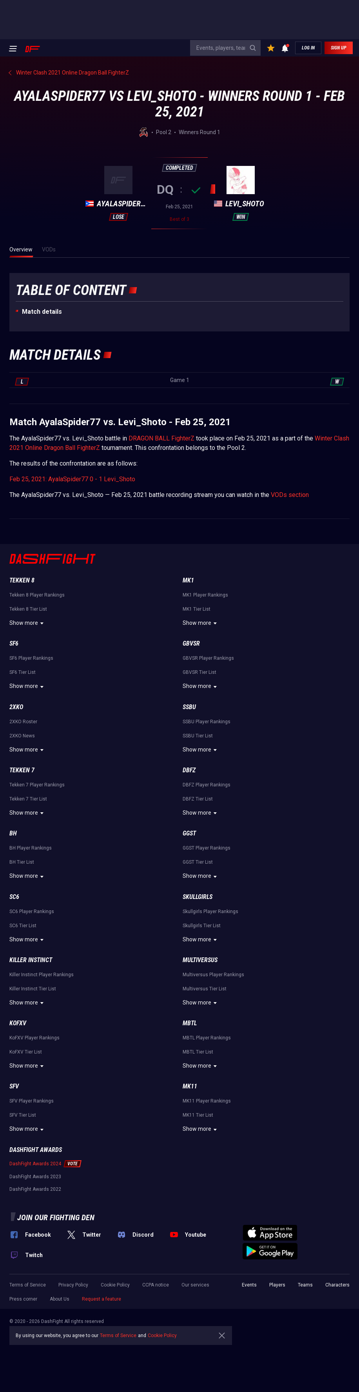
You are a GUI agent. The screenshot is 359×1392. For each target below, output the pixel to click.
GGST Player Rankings (206, 848)
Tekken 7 (21, 770)
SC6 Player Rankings (31, 911)
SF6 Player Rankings (31, 658)
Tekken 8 (21, 580)
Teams (305, 1285)
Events (249, 1285)
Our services (195, 1285)
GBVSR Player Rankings (208, 658)
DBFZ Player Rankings (206, 785)
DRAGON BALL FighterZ (161, 438)
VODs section (290, 495)
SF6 (13, 643)
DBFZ (189, 770)
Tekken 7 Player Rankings (37, 785)
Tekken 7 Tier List (28, 799)
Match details (42, 311)
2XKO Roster (23, 721)
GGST (189, 833)
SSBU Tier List (198, 736)
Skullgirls (197, 897)
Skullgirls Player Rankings (210, 911)
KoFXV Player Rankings (34, 1038)
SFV (14, 1086)
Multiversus (200, 960)
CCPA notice (155, 1285)
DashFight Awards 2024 (35, 1163)
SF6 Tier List (22, 672)
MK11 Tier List (198, 1115)
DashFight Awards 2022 (35, 1189)
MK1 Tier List (196, 609)
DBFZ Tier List (198, 799)
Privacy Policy (73, 1285)
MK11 (190, 1086)
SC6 (14, 897)
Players (277, 1285)
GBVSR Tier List (199, 672)
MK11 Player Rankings (207, 1101)
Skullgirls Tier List (202, 925)
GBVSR (191, 643)
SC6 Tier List (22, 925)
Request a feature (101, 1299)
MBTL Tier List (198, 1052)
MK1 (188, 580)
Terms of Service (27, 1285)
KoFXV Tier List (25, 1052)
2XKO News (22, 736)
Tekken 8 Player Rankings (37, 595)
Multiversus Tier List (205, 989)
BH (13, 833)
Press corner (23, 1299)
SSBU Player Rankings (206, 721)
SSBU (189, 707)
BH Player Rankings (30, 848)
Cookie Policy (115, 1285)
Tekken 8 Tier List (28, 609)
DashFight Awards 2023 (35, 1176)
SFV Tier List (22, 1115)
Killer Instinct (30, 960)
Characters (337, 1285)
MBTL (190, 1023)
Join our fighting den (55, 1217)
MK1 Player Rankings (205, 595)
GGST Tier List (198, 862)
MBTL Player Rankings (207, 1038)
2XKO (16, 707)
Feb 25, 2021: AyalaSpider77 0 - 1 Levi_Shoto (72, 479)
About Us (59, 1299)
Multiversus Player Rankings (213, 974)
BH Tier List (21, 862)
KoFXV (17, 1023)
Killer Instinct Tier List (32, 989)
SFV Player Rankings (31, 1101)
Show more (27, 623)
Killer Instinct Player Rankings (41, 974)
